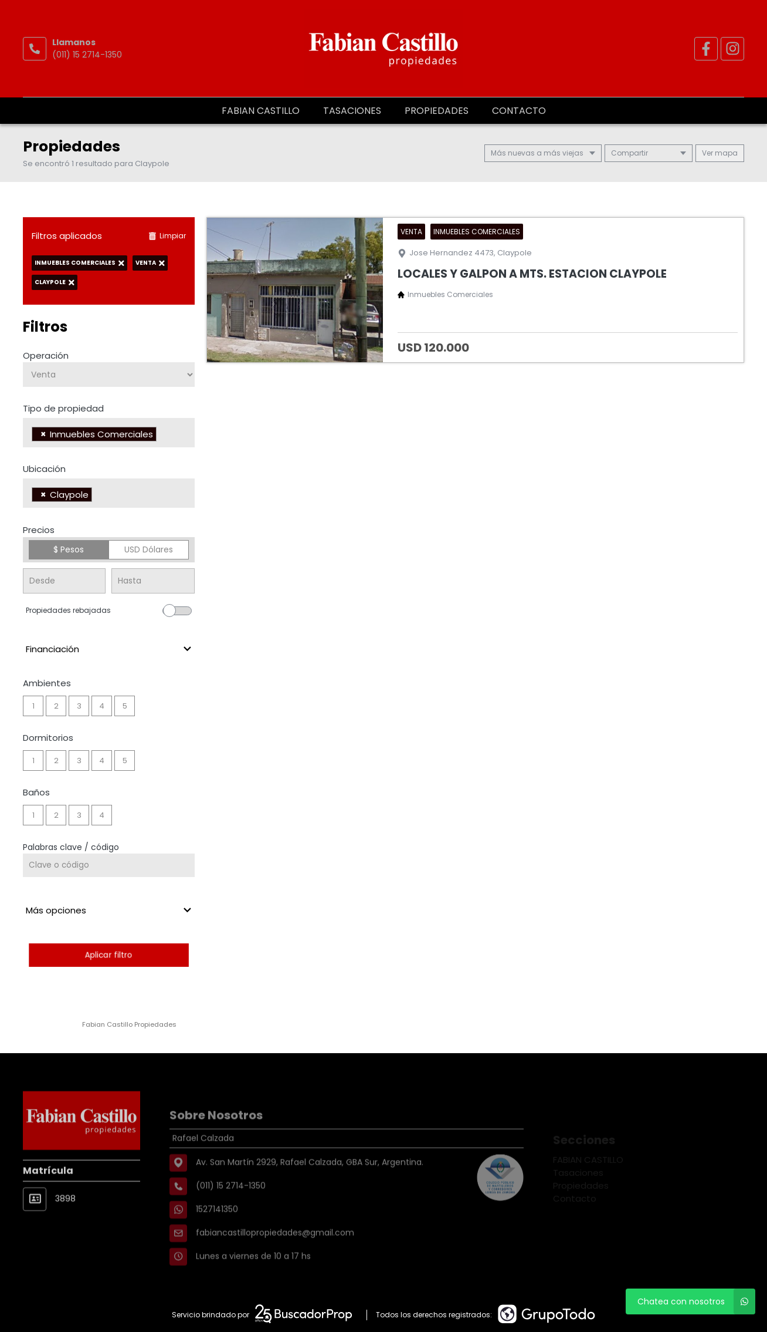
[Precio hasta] (152, 581)
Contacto (519, 110)
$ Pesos (68, 549)
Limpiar (167, 236)
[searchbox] (162, 435)
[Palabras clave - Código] (109, 865)
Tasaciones (352, 110)
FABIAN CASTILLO (261, 110)
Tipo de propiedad (63, 408)
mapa (720, 153)
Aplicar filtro (109, 954)
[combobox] (109, 432)
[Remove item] (43, 434)
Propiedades (437, 110)
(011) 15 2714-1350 (87, 54)
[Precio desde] (64, 581)
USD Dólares (148, 549)
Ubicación (44, 469)
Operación (46, 355)
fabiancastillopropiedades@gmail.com (275, 1258)
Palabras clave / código (71, 847)
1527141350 (217, 1235)
